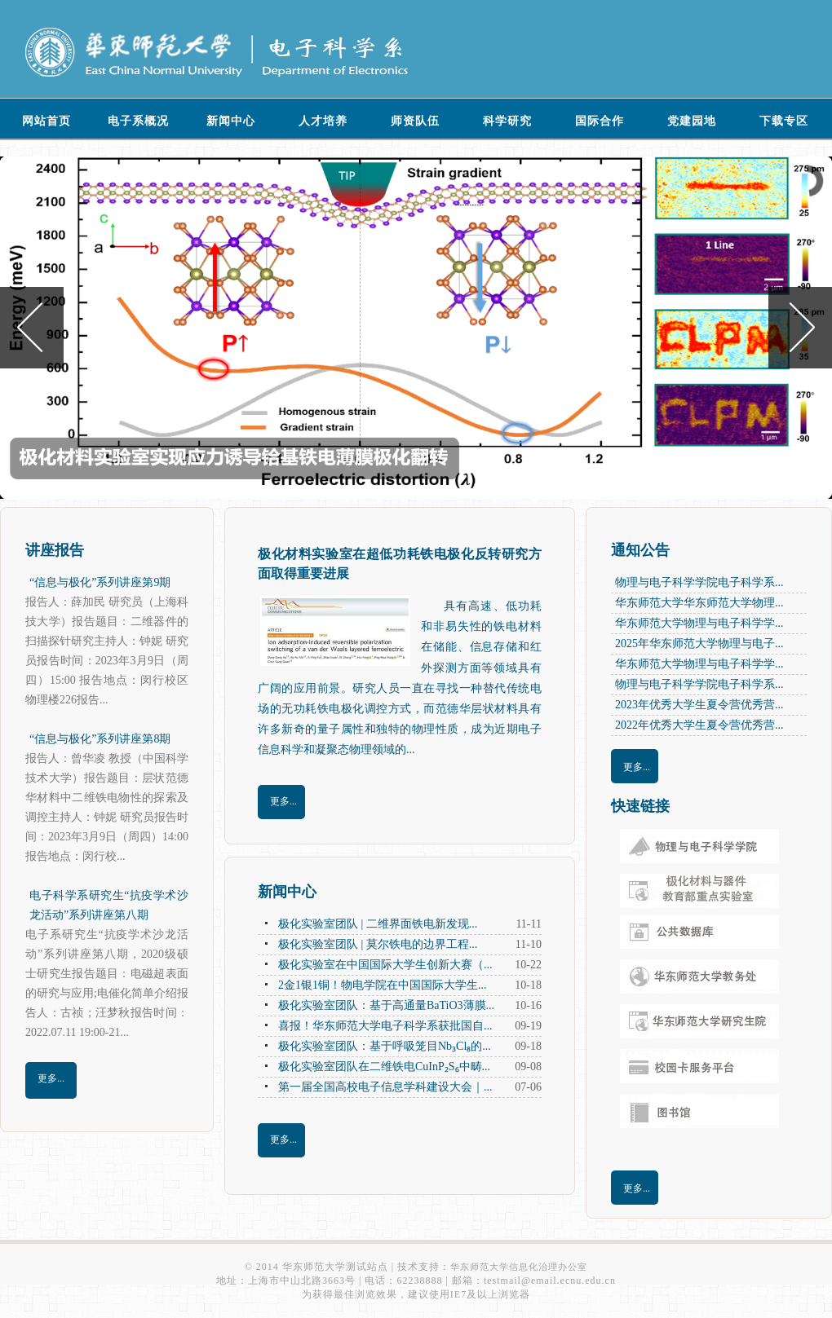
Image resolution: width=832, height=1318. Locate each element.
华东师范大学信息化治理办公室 (518, 1267)
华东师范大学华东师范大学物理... (699, 603)
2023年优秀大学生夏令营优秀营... (699, 705)
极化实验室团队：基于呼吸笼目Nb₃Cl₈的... (384, 1046)
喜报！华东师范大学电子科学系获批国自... (385, 1026)
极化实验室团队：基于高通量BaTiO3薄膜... (386, 1005)
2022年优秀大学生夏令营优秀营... (699, 725)
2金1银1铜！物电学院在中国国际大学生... (382, 985)
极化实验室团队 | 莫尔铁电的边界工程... (377, 944)
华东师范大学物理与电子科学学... (699, 623)
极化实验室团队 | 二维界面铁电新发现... (377, 924)
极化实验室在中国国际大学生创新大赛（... (385, 965)
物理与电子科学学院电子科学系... (699, 582)
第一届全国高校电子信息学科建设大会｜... (385, 1087)
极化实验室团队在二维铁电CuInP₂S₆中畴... (384, 1066)
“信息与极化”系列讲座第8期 (99, 739)
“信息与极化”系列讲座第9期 (99, 582)
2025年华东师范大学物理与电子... (699, 643)
